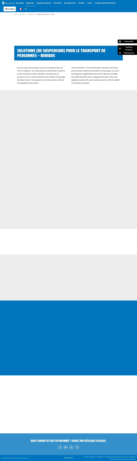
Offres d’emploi (9, 9)
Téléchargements (129, 53)
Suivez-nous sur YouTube (66, 447)
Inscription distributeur (129, 48)
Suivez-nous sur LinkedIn (71, 447)
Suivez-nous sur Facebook (60, 447)
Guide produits (129, 41)
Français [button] (20, 9)
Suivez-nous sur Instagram (77, 447)
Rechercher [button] (25, 9)
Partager (70, 458)
